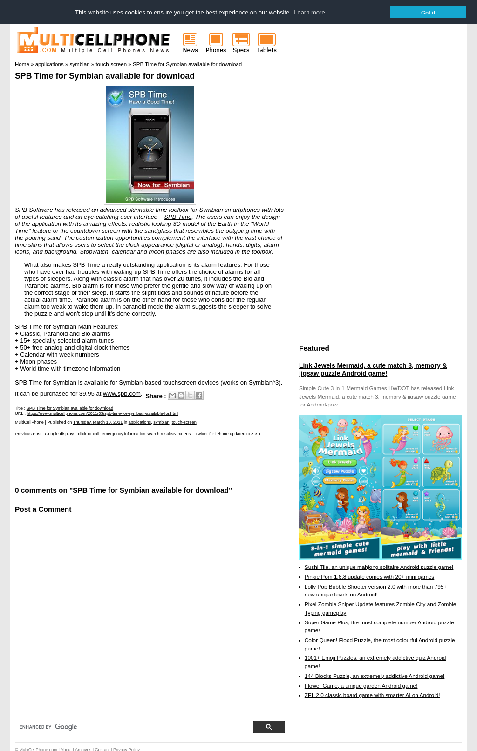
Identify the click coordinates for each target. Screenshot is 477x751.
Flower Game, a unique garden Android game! (361, 685)
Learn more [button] (309, 12)
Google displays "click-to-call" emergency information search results (109, 434)
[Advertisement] (124, 460)
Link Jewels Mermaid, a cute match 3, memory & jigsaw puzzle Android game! (373, 369)
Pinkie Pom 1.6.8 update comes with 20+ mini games (369, 576)
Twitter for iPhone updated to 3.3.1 (227, 434)
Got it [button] (428, 12)
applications (140, 422)
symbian (161, 422)
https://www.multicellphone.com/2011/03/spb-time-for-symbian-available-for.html (102, 413)
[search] (130, 726)
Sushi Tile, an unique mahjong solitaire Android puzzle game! (379, 566)
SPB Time (177, 216)
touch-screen (184, 422)
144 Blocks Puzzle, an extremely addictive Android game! (374, 675)
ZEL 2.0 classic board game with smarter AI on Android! (372, 694)
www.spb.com (122, 393)
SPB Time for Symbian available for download (105, 75)
